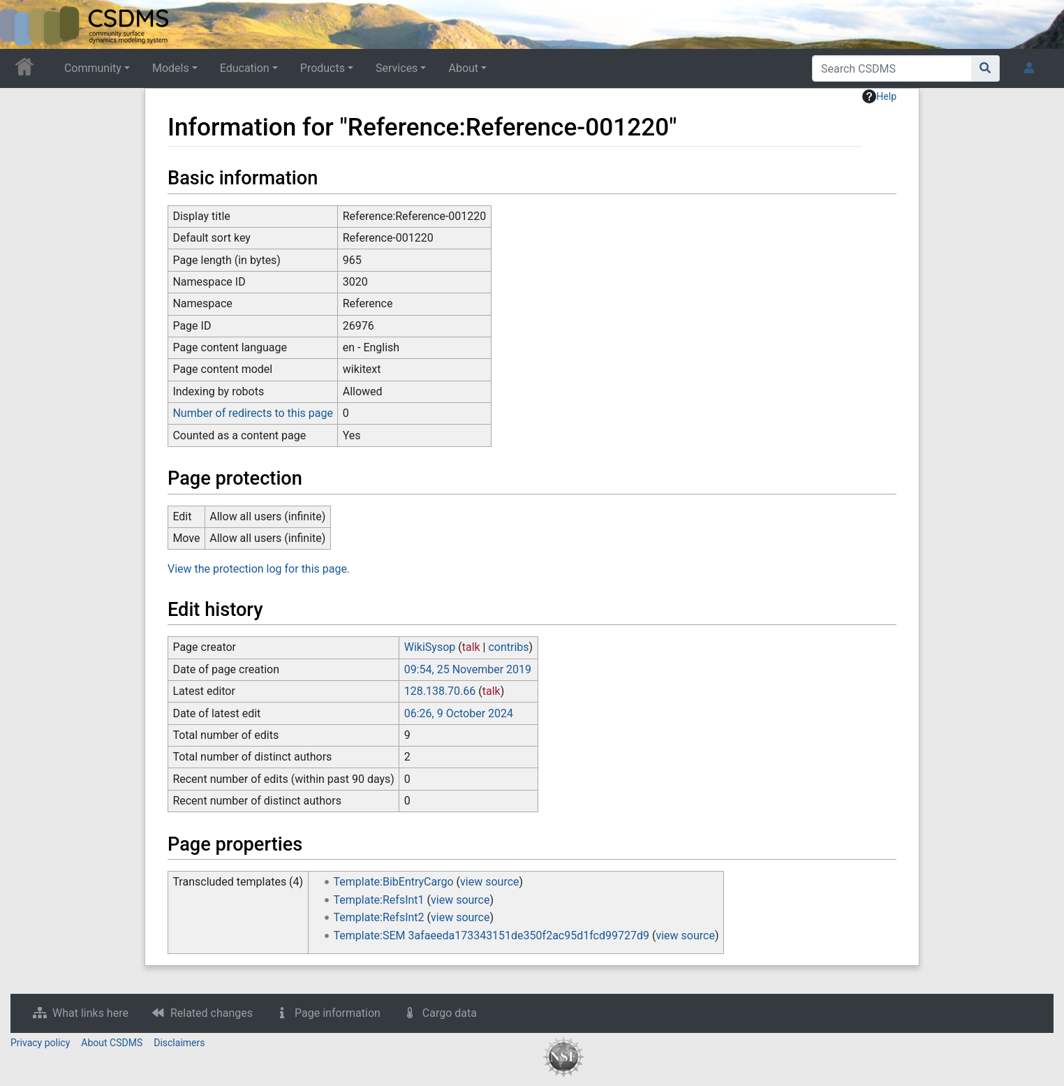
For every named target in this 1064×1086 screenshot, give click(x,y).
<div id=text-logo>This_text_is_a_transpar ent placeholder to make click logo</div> (22, 24)
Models (170, 68)
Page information (337, 1013)
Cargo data (449, 1013)
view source (489, 881)
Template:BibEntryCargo (394, 881)
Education (244, 68)
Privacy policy (40, 1042)
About (463, 68)
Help (879, 96)
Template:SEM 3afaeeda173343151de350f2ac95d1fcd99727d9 (491, 935)
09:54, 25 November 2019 (467, 669)
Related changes (211, 1013)
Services (397, 68)
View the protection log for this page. (259, 568)
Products (322, 68)
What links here (90, 1013)
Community (92, 68)
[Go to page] (985, 68)
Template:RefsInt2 (379, 917)
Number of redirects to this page (252, 413)
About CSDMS (111, 1042)
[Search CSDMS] (892, 68)
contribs (508, 647)
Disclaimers (179, 1042)
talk (471, 647)
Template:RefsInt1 (379, 900)
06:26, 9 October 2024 (458, 713)
